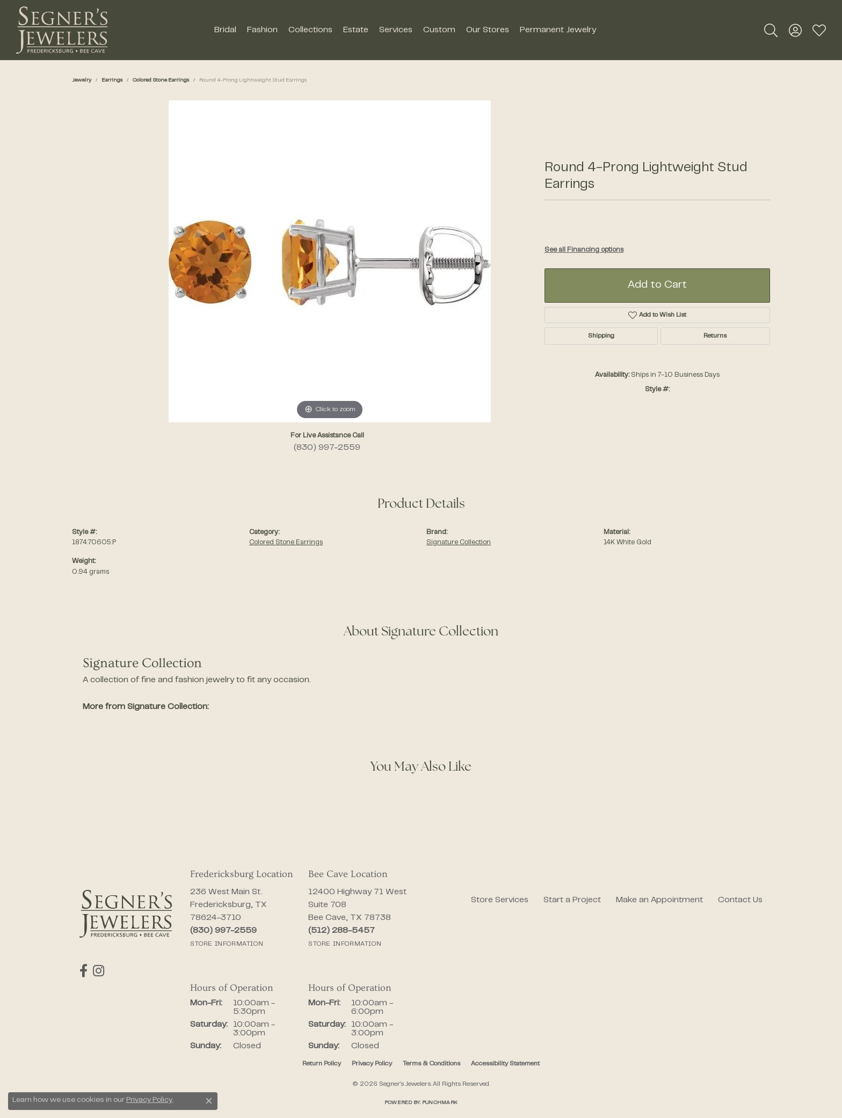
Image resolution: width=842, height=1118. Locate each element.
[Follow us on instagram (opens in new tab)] (98, 970)
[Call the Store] (223, 930)
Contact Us (740, 900)
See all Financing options (584, 250)
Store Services (499, 900)
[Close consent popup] (209, 1101)
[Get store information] (226, 944)
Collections (310, 30)
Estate (355, 30)
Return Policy (321, 1063)
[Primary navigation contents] (405, 30)
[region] (330, 261)
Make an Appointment (659, 900)
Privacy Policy (372, 1063)
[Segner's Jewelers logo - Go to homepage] (62, 30)
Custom (439, 30)
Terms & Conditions (431, 1063)
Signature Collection (458, 542)
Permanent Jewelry (558, 30)
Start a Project (572, 900)
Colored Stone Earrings (161, 80)
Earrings (111, 80)
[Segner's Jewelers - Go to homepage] (125, 914)
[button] (771, 30)
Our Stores (487, 30)
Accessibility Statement (505, 1063)
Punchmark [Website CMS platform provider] (440, 1102)
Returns (715, 336)
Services (395, 30)
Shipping (601, 336)
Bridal (225, 30)
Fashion (262, 30)
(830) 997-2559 (327, 447)
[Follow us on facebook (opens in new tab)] (83, 970)
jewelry (81, 80)
